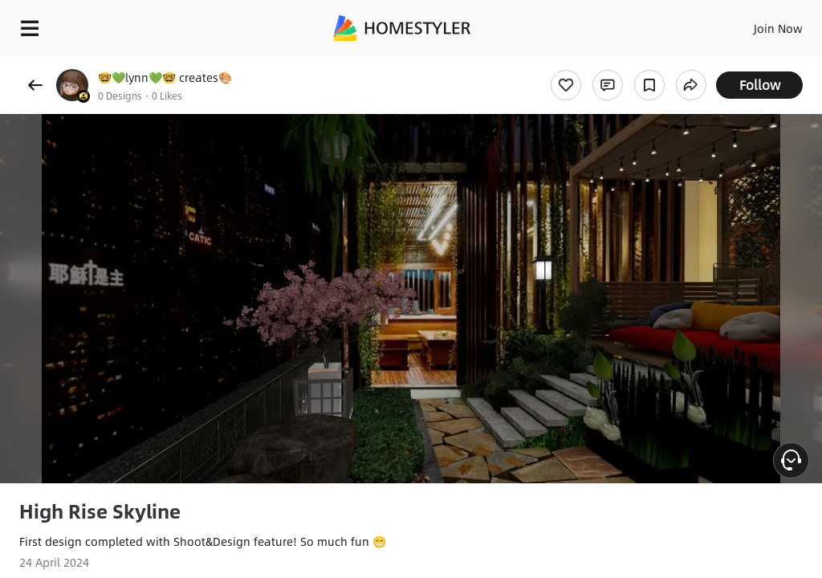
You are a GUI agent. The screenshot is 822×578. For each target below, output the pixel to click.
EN (757, 24)
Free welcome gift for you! (616, 64)
